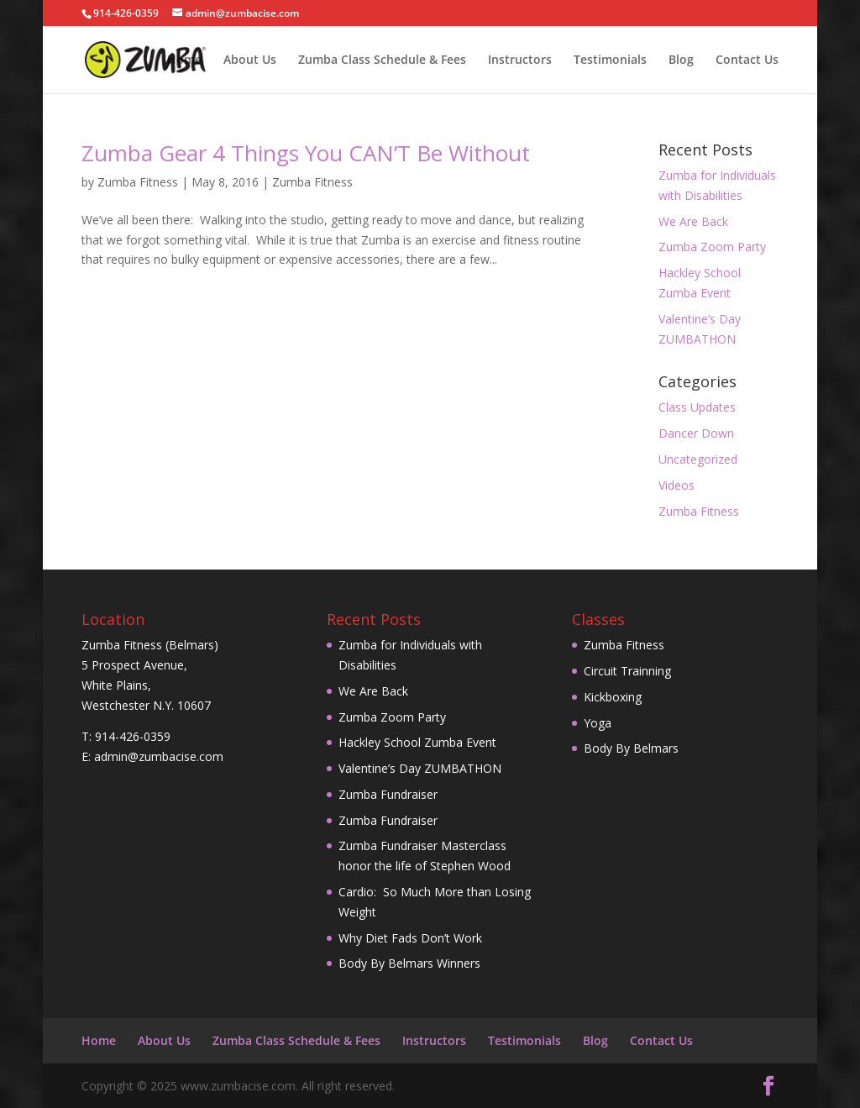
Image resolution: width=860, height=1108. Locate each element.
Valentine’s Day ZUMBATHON (419, 768)
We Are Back (693, 221)
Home (184, 60)
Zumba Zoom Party (712, 247)
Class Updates (697, 407)
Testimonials (610, 60)
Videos (676, 485)
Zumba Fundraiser (388, 794)
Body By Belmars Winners (409, 963)
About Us (249, 60)
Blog (681, 60)
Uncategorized (697, 459)
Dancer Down (696, 433)
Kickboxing (613, 697)
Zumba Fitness (137, 182)
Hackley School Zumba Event (417, 742)
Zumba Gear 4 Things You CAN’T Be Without (305, 153)
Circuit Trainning (627, 671)
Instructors (520, 60)
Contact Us (747, 60)
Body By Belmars (631, 748)
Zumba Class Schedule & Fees (382, 60)
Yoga (597, 723)
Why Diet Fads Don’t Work (410, 938)
